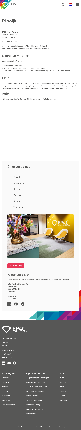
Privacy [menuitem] (62, 427)
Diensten (5, 382)
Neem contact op (16, 266)
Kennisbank (6, 391)
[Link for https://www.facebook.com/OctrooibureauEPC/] (14, 363)
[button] (77, 4)
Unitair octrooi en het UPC (35, 382)
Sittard (62, 396)
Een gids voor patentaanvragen (37, 378)
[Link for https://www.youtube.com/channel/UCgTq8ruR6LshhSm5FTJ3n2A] (9, 363)
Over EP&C (6, 400)
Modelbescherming (33, 405)
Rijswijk (62, 378)
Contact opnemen (8, 405)
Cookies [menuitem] (52, 427)
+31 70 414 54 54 (8, 357)
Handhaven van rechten (34, 409)
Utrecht (62, 387)
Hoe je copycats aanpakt (35, 391)
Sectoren (5, 378)
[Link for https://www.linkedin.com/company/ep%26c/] (3, 363)
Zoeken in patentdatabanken (36, 387)
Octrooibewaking (32, 414)
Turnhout (63, 391)
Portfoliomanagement (34, 400)
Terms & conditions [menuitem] (37, 427)
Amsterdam (18, 183)
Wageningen (64, 400)
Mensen (5, 387)
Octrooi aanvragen (32, 396)
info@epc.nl (11, 296)
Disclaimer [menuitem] (22, 427)
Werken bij (6, 396)
